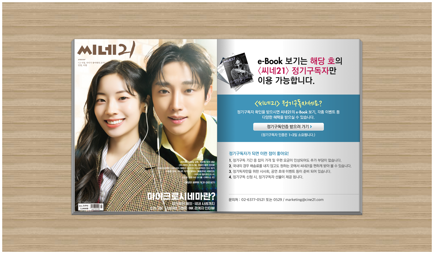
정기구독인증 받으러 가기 (288, 127)
